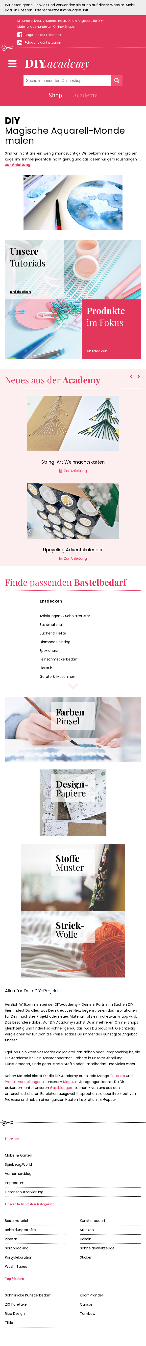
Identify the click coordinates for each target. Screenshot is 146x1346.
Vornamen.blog (18, 1173)
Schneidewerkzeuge (97, 1248)
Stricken (87, 1229)
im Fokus (106, 329)
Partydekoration (18, 1257)
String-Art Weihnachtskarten (73, 462)
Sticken (86, 1257)
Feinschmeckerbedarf (59, 659)
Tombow (87, 1313)
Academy (85, 95)
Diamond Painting (55, 641)
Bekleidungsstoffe (20, 1229)
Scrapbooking (16, 1248)
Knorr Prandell (91, 1295)
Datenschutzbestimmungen (57, 10)
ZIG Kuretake (16, 1304)
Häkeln (85, 1239)
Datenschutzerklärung (24, 1191)
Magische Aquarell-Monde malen (65, 136)
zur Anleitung (17, 164)
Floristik (46, 667)
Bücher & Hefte (53, 633)
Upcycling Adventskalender (73, 550)
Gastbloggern (61, 1087)
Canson (86, 1304)
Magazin (70, 1081)
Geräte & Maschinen (57, 676)
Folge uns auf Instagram (43, 42)
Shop (55, 95)
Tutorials (28, 269)
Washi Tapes (16, 1266)
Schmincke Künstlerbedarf (28, 1295)
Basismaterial (51, 624)
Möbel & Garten (18, 1155)
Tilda (9, 1322)
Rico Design (15, 1313)
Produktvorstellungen (23, 1081)
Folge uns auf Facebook (43, 35)
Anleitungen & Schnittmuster (65, 615)
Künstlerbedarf (92, 1220)
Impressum (14, 1182)
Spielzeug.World (18, 1164)
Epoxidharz (49, 650)
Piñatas (11, 1239)
